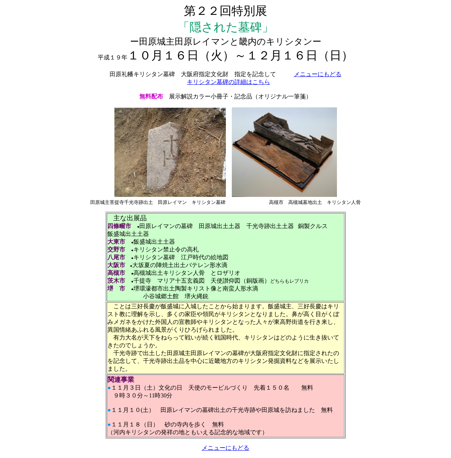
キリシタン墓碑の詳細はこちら (228, 82)
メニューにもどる (317, 74)
